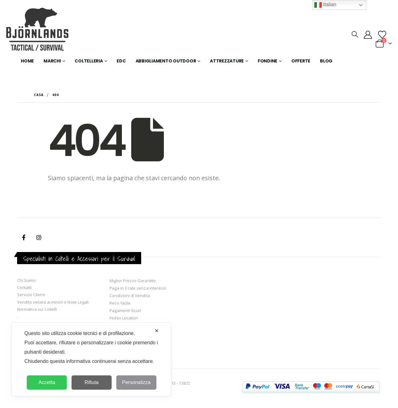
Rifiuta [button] (92, 382)
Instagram (39, 237)
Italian (325, 5)
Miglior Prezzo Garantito (132, 280)
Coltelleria (89, 61)
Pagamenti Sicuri (125, 310)
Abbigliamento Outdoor (166, 61)
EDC (121, 61)
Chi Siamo (26, 280)
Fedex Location (123, 318)
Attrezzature (227, 61)
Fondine (267, 61)
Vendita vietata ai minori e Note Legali (53, 302)
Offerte (300, 61)
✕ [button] (157, 330)
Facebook (24, 237)
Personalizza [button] (136, 382)
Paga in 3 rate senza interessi (137, 288)
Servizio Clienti (31, 294)
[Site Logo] (37, 30)
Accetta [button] (47, 382)
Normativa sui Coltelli (37, 309)
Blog (326, 61)
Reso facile (120, 303)
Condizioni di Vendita (129, 295)
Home (27, 61)
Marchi (52, 61)
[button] (355, 34)
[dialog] (91, 359)
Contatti (24, 287)
